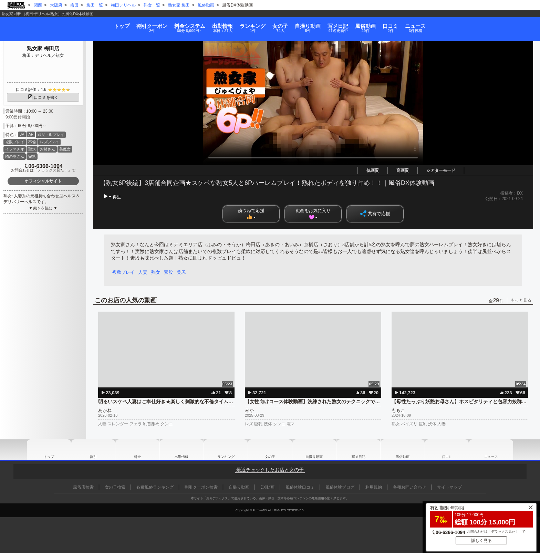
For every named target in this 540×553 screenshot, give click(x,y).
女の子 (279, 25)
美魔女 (65, 149)
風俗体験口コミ (299, 487)
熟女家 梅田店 (43, 48)
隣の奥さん (14, 156)
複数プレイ (14, 142)
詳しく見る (481, 538)
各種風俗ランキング (155, 487)
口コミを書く (43, 97)
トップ (31, 22)
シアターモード (440, 170)
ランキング (234, 25)
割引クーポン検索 (201, 487)
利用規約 (373, 487)
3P (22, 134)
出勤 (185, 25)
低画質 (372, 170)
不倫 (32, 142)
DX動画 (267, 487)
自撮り (325, 25)
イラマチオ (14, 149)
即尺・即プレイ (51, 135)
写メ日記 (358, 449)
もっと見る (521, 300)
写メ (373, 25)
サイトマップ (449, 487)
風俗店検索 (83, 487)
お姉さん (47, 149)
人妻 (143, 272)
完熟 (32, 156)
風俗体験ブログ (339, 487)
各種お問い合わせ (409, 487)
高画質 (402, 170)
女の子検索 (115, 487)
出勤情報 (181, 449)
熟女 (157, 272)
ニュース (506, 25)
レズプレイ (49, 142)
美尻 (184, 272)
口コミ (463, 25)
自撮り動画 (314, 449)
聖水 (32, 149)
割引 (79, 25)
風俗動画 (420, 25)
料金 (135, 25)
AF (30, 134)
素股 (170, 272)
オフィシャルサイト (43, 181)
